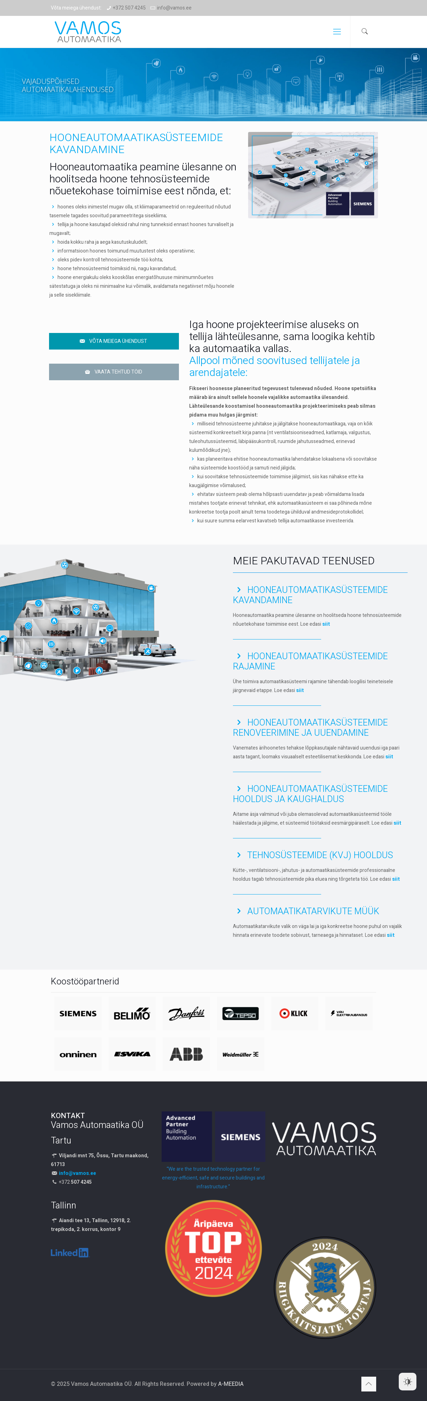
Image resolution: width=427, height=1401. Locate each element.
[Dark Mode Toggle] (407, 1381)
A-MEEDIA (230, 1384)
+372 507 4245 (129, 8)
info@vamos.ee (174, 8)
